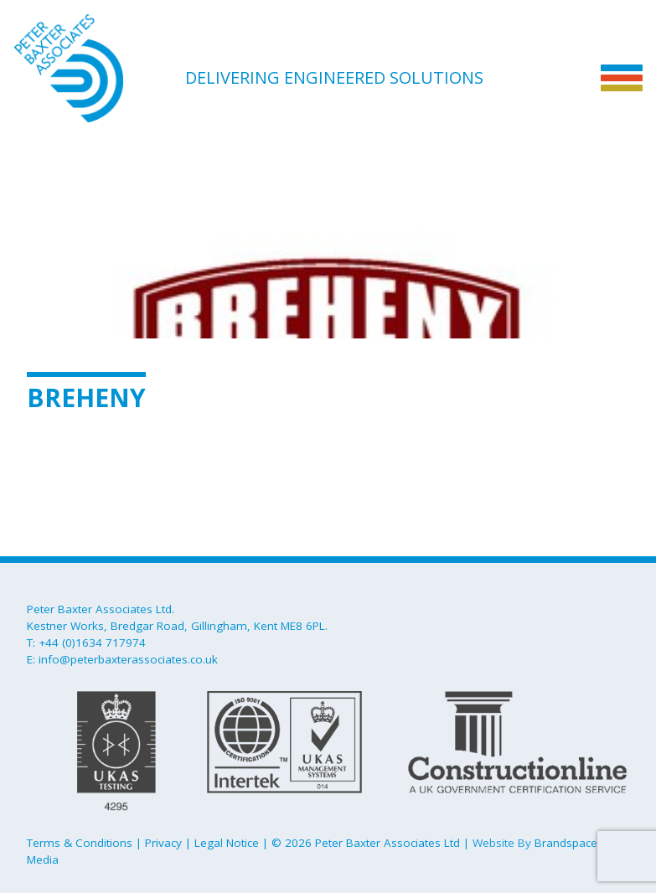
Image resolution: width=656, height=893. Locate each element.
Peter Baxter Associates (98, 68)
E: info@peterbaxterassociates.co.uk (122, 659)
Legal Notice (226, 842)
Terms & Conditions (79, 842)
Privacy (163, 842)
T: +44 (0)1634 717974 (86, 642)
